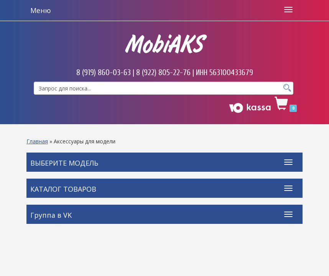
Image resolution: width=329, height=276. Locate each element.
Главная (37, 141)
